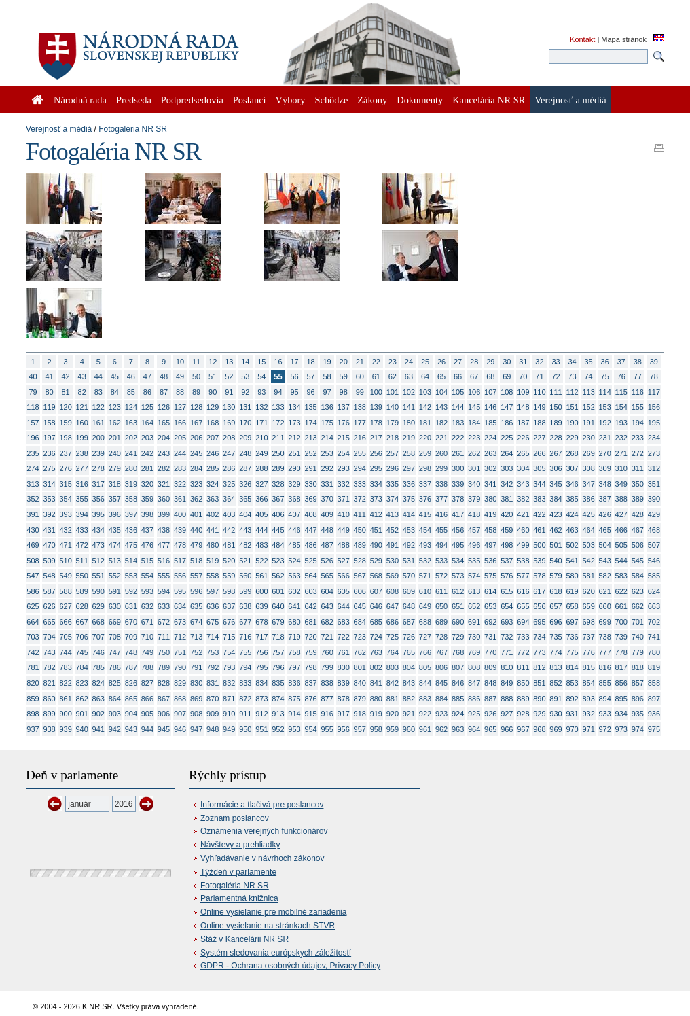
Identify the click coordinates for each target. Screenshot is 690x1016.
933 (605, 714)
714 (212, 637)
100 (376, 392)
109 (523, 392)
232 (621, 438)
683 (344, 622)
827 (147, 683)
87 (164, 392)
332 (344, 484)
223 (474, 438)
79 (33, 392)
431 (49, 530)
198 (65, 438)
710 (147, 637)
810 (507, 667)
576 (507, 576)
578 (539, 576)
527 (344, 561)
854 (588, 683)
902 (98, 714)
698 (588, 622)
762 (360, 652)
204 (164, 438)
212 (294, 438)
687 (409, 622)
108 (507, 392)
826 (131, 683)
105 (458, 392)
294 (360, 468)
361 (180, 499)
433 (82, 530)
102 (409, 392)
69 (507, 376)
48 (164, 376)
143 (441, 407)
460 (523, 530)
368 (294, 499)
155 (638, 407)
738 (605, 637)
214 (327, 438)
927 (507, 714)
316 (82, 484)
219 (409, 438)
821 (49, 683)
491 (392, 545)
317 (98, 484)
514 (131, 561)
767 (441, 652)
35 (589, 361)
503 (588, 545)
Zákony (372, 99)
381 (507, 499)
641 (294, 606)
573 (458, 576)
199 (82, 438)
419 (490, 514)
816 (605, 667)
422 (539, 514)
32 (539, 361)
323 (196, 484)
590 (98, 591)
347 (588, 484)
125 (147, 407)
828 (164, 683)
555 (164, 576)
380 (490, 499)
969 (555, 729)
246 (212, 453)
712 (180, 637)
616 (523, 591)
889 (523, 699)
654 (507, 606)
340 (474, 484)
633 (164, 606)
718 (278, 637)
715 (229, 637)
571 (425, 576)
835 (278, 683)
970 (572, 729)
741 (654, 637)
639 (261, 606)
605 (344, 591)
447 (310, 530)
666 (65, 622)
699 (605, 622)
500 (539, 545)
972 (605, 729)
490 (376, 545)
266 (539, 453)
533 (441, 561)
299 (441, 468)
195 (654, 423)
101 (392, 392)
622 (621, 591)
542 (588, 561)
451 (376, 530)
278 (98, 468)
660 (605, 606)
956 (344, 729)
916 (327, 714)
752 (196, 652)
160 (82, 423)
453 (409, 530)
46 (131, 376)
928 (523, 714)
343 (523, 484)
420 (507, 514)
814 (572, 667)
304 (523, 468)
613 (474, 591)
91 (229, 392)
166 (180, 423)
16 (278, 361)
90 (212, 392)
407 (294, 514)
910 (229, 714)
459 (507, 530)
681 (310, 622)
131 (245, 407)
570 (409, 576)
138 (360, 407)
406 (278, 514)
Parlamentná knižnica (239, 898)
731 (490, 637)
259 (425, 453)
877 (327, 699)
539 (539, 561)
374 (392, 499)
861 (65, 699)
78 (654, 376)
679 (278, 622)
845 (441, 683)
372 (360, 499)
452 (392, 530)
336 (409, 484)
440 (196, 530)
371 (344, 499)
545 (638, 561)
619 (572, 591)
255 (360, 453)
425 (588, 514)
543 (605, 561)
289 (278, 468)
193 (621, 423)
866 (147, 699)
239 (98, 453)
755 (245, 652)
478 (180, 545)
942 (115, 729)
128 (196, 407)
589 (82, 591)
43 (82, 376)
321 (164, 484)
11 (196, 361)
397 (131, 514)
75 (605, 376)
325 (229, 484)
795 (261, 667)
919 (376, 714)
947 (196, 729)
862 (82, 699)
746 (98, 652)
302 (490, 468)
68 (490, 376)
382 (523, 499)
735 (555, 637)
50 (196, 376)
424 (572, 514)
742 (32, 652)
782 (49, 667)
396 (115, 514)
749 (147, 652)
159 (65, 423)
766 (425, 652)
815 (588, 667)
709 (131, 637)
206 (196, 438)
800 (344, 667)
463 (572, 530)
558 (212, 576)
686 (392, 622)
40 (33, 376)
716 (245, 637)
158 (49, 423)
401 (196, 514)
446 (294, 530)
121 (82, 407)
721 (327, 637)
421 (523, 514)
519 (212, 561)
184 (474, 423)
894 (605, 699)
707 (98, 637)
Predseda (133, 99)
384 (555, 499)
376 (425, 499)
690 (458, 622)
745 (82, 652)
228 (555, 438)
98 (344, 392)
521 (245, 561)
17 (294, 361)
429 (654, 514)
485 (294, 545)
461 (539, 530)
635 (196, 606)
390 (654, 499)
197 (49, 438)
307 (572, 468)
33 (555, 361)
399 (164, 514)
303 (507, 468)
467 (638, 530)
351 (654, 484)
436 (131, 530)
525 (310, 561)
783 (65, 667)
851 (539, 683)
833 (245, 683)
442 (229, 530)
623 (638, 591)
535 (474, 561)
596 (196, 591)
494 (441, 545)
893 (588, 699)
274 (32, 468)
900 (65, 714)
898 (32, 714)
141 (409, 407)
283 (180, 468)
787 (131, 667)
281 (147, 468)
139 (376, 407)
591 (115, 591)
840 (360, 683)
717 (261, 637)
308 (588, 468)
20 (344, 361)
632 (147, 606)
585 (654, 576)
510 (65, 561)
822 (65, 683)
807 (458, 667)
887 (490, 699)
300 (458, 468)
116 (638, 392)
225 (507, 438)
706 (82, 637)
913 (278, 714)
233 (638, 438)
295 (376, 468)
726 (409, 637)
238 (82, 453)
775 (572, 652)
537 (507, 561)
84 (115, 392)
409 (327, 514)
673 (180, 622)
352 (32, 499)
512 (98, 561)
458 (490, 530)
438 (164, 530)
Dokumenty (420, 99)
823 (82, 683)
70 (523, 376)
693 (507, 622)
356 (98, 499)
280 (131, 468)
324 (212, 484)
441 (212, 530)
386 (588, 499)
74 (589, 376)
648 (409, 606)
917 (344, 714)
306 (555, 468)
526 (327, 561)
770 (490, 652)
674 (196, 622)
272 (638, 453)
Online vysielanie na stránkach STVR (267, 925)
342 (507, 484)
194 (638, 423)
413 (392, 514)
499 (523, 545)
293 (344, 468)
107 (490, 392)
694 (523, 622)
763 (376, 652)
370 (327, 499)
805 (425, 667)
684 (360, 622)
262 (474, 453)
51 (212, 376)
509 (49, 561)
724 (376, 637)
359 (147, 499)
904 (131, 714)
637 (229, 606)
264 (507, 453)
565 (327, 576)
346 (572, 484)
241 (131, 453)
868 (180, 699)
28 (474, 361)
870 (212, 699)
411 (360, 514)
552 (115, 576)
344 (539, 484)
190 (572, 423)
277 (82, 468)
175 (327, 423)
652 (474, 606)
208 (229, 438)
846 (458, 683)
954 (310, 729)
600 (261, 591)
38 (638, 361)
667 (82, 622)
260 (441, 453)
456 (458, 530)
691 (474, 622)
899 (49, 714)
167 (196, 423)
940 (82, 729)
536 (490, 561)
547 (32, 576)
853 (572, 683)
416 (441, 514)
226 (523, 438)
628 (82, 606)
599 (245, 591)
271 (621, 453)
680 (294, 622)
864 (115, 699)
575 (490, 576)
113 (588, 392)
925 (474, 714)
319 (131, 484)
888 (507, 699)
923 (441, 714)
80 (49, 392)
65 (441, 376)
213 (310, 438)
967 (523, 729)
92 (245, 392)
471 (65, 545)
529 (376, 561)
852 (555, 683)
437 (147, 530)
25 (425, 361)
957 (360, 729)
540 (555, 561)
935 (638, 714)
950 (245, 729)
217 (376, 438)
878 (344, 699)
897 (654, 699)
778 (621, 652)
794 (245, 667)
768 (458, 652)
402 (212, 514)
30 (507, 361)
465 (605, 530)
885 (458, 699)
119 (49, 407)
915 (310, 714)
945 (164, 729)
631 (131, 606)
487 (327, 545)
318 (115, 484)
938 (49, 729)
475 (131, 545)
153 (605, 407)
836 (294, 683)
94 (278, 392)
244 (180, 453)
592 (131, 591)
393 (65, 514)
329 (294, 484)
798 (310, 667)
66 (458, 376)
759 (310, 652)
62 (392, 376)
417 (458, 514)
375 (409, 499)
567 (360, 576)
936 (654, 714)
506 (638, 545)
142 (425, 407)
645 (360, 606)
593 (147, 591)
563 (294, 576)
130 (229, 407)
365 (245, 499)
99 (360, 392)
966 (507, 729)
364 (229, 499)
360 (164, 499)
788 (147, 667)
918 (360, 714)
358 (131, 499)
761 (344, 652)
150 (555, 407)
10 (180, 361)
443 (245, 530)
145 (474, 407)
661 (621, 606)
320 (147, 484)
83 (98, 392)
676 (229, 622)
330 (310, 484)
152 (588, 407)
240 (115, 453)
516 (164, 561)
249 (261, 453)
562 (278, 576)
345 (555, 484)
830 (196, 683)
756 (261, 652)
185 (490, 423)
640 (278, 606)
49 (180, 376)
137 (344, 407)
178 (376, 423)
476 (147, 545)
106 (474, 392)
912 (261, 714)
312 (654, 468)
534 (458, 561)
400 (180, 514)
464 (588, 530)
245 (196, 453)
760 (327, 652)
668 (98, 622)
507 (654, 545)
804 (409, 667)
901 (82, 714)
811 (523, 667)
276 (65, 468)
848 (490, 683)
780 (654, 652)
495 (458, 545)
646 (376, 606)
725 (392, 637)
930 (555, 714)
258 (409, 453)
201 (115, 438)
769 (474, 652)
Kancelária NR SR (488, 99)
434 (98, 530)
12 (212, 361)
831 (212, 683)
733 (523, 637)
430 (32, 530)
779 (638, 652)
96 (310, 392)
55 (278, 376)
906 (164, 714)
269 (588, 453)
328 (278, 484)
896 (638, 699)
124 (131, 407)
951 (261, 729)
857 (638, 683)
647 (392, 606)
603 (310, 591)
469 (32, 545)
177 (360, 423)
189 (555, 423)
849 (507, 683)
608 (392, 591)
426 (605, 514)
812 (539, 667)
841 (376, 683)
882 (409, 699)
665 (49, 622)
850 (523, 683)
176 (344, 423)
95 (294, 392)
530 (392, 561)
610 (425, 591)
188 (539, 423)
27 (458, 361)
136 (327, 407)
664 (32, 622)
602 (294, 591)
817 (621, 667)
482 (245, 545)
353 (49, 499)
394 (82, 514)
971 (588, 729)
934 (621, 714)
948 (212, 729)
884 (441, 699)
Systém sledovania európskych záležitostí (275, 953)
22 (376, 361)
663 (654, 606)
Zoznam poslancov (234, 818)
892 (572, 699)
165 (164, 423)
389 (638, 499)
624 (654, 591)
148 (523, 407)
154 (621, 407)
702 (654, 622)
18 (310, 361)
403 (229, 514)
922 (425, 714)
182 (441, 423)
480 (212, 545)
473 (98, 545)
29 (490, 361)
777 (605, 652)
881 (392, 699)
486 (310, 545)
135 (310, 407)
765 (409, 652)
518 (196, 561)
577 (523, 576)
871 (229, 699)
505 (621, 545)
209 (245, 438)
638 (245, 606)
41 (49, 376)
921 (409, 714)
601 (278, 591)
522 (261, 561)
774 (555, 652)
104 (441, 392)
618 (555, 591)
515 (147, 561)
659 (588, 606)
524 (294, 561)
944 (147, 729)
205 (180, 438)
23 (392, 361)
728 (441, 637)
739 (621, 637)
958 (376, 729)
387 (605, 499)
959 (392, 729)
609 (409, 591)
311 (638, 468)
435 (115, 530)
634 (180, 606)
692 (490, 622)
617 (539, 591)
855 (605, 683)
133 (278, 407)
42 (66, 376)
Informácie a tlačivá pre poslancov (261, 804)
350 (638, 484)
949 (229, 729)
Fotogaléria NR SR (132, 129)
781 (32, 667)
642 (310, 606)
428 (638, 514)
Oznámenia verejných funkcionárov (263, 831)
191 (588, 423)
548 (49, 576)
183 (458, 423)
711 (164, 637)
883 (425, 699)
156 (654, 407)
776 (588, 652)
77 (638, 376)
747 (115, 652)
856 (621, 683)
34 (572, 361)
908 (196, 714)
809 (490, 667)
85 (131, 392)
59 (344, 376)
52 (229, 376)
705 (65, 637)
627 (65, 606)
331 (327, 484)
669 (115, 622)
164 (147, 423)
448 (327, 530)
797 (294, 667)
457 (474, 530)
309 (605, 468)
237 (65, 453)
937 (32, 729)
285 (212, 468)
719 (294, 637)
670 (131, 622)
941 (98, 729)
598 (229, 591)
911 (245, 714)
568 (376, 576)
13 (229, 361)
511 (82, 561)
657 (555, 606)
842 (392, 683)
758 (294, 652)
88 (180, 392)
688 (425, 622)
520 (229, 561)
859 (32, 699)
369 (310, 499)
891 (555, 699)
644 (344, 606)
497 (490, 545)
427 (621, 514)
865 (131, 699)
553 (131, 576)
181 (425, 423)
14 (245, 361)
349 (621, 484)
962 (441, 729)
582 (605, 576)
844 (425, 683)
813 (555, 667)
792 (212, 667)
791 (196, 667)
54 (261, 376)
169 (229, 423)
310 (621, 468)
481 (229, 545)
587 (49, 591)
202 (131, 438)
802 (376, 667)
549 (65, 576)
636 (212, 606)
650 (441, 606)
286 (229, 468)
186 (507, 423)
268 (572, 453)
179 (392, 423)
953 (294, 729)
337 (425, 484)
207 (212, 438)
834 (261, 683)
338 (441, 484)
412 (376, 514)
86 (147, 392)
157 (32, 423)
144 (458, 407)
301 (474, 468)
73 (572, 376)
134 (294, 407)
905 (147, 714)
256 (376, 453)
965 (490, 729)
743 (49, 652)
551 (98, 576)
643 (327, 606)
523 (278, 561)
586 (32, 591)
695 (539, 622)
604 (327, 591)
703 (32, 637)
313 (32, 484)
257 (392, 453)
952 (278, 729)
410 (344, 514)
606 (360, 591)
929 (539, 714)
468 (654, 530)
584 (638, 576)
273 (654, 453)
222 (458, 438)
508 (32, 561)
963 (458, 729)
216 (360, 438)
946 (180, 729)
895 (621, 699)
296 (392, 468)
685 (376, 622)
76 (621, 376)
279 (115, 468)
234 (654, 438)
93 (261, 392)
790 (180, 667)
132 (261, 407)
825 (115, 683)
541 (572, 561)
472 (82, 545)
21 (360, 361)
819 (654, 667)
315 (65, 484)
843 (409, 683)
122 (98, 407)
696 (555, 622)
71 (539, 376)
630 (115, 606)
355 (82, 499)
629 (98, 606)
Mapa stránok (624, 39)
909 (212, 714)
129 (212, 407)
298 (425, 468)
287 (245, 468)
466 (621, 530)
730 (474, 637)
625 (32, 606)
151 (572, 407)
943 (131, 729)
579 (555, 576)
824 (98, 683)
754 (229, 652)
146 (490, 407)
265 (523, 453)
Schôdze (331, 99)
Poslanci (249, 99)
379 (474, 499)
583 (621, 576)
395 (98, 514)
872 (245, 699)
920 (392, 714)
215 (344, 438)
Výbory (291, 99)
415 (425, 514)
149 (539, 407)
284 (196, 468)
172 (278, 423)
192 (605, 423)
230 (588, 438)
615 (507, 591)
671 (147, 622)
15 (261, 361)
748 (131, 652)
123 (115, 407)
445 (278, 530)
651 (458, 606)
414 (409, 514)
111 (555, 392)
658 (572, 606)
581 (588, 576)
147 (507, 407)
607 (376, 591)
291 (310, 468)
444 (261, 530)
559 (229, 576)
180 (409, 423)
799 (327, 667)
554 (147, 576)
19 (327, 361)
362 (196, 499)
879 (360, 699)
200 (98, 438)
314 (49, 484)
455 (441, 530)
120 (65, 407)
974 (638, 729)
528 (360, 561)
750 (164, 652)
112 (572, 392)
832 (229, 683)
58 (327, 376)
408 (310, 514)
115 (621, 392)
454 (425, 530)
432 (65, 530)
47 (147, 376)
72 (555, 376)
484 (278, 545)
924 (458, 714)
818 (638, 667)
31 (523, 361)
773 (539, 652)
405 (261, 514)
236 (49, 453)
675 (212, 622)
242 (147, 453)
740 (638, 637)
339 (458, 484)
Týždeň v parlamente (238, 872)
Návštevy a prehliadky (240, 844)
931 (572, 714)
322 (180, 484)
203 (147, 438)
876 (310, 699)
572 (441, 576)
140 (392, 407)
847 (474, 683)
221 (441, 438)
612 (458, 591)
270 (605, 453)
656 (539, 606)
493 (425, 545)
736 (572, 637)
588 (65, 591)
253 (327, 453)
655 (523, 606)
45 (115, 376)
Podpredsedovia (192, 99)
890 (539, 699)
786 (115, 667)
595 (180, 591)
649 (425, 606)
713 (196, 637)
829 (180, 683)
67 (474, 376)
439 (180, 530)
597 (212, 591)
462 (555, 530)
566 (344, 576)
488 (344, 545)
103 (425, 392)
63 (409, 376)
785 (98, 667)
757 (278, 652)
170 (245, 423)
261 (458, 453)
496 (474, 545)
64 (425, 376)
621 (605, 591)
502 (572, 545)
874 (278, 699)
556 (180, 576)
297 (409, 468)
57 (310, 376)
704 (49, 637)
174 (310, 423)
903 (115, 714)
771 (507, 652)
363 (212, 499)
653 (490, 606)
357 (115, 499)
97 (327, 392)
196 (32, 438)
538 (523, 561)
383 (539, 499)
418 (474, 514)
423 (555, 514)
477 (164, 545)
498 (507, 545)
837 (310, 683)
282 (164, 468)
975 (654, 729)
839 (344, 683)
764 (392, 652)
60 (360, 376)
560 (245, 576)
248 (245, 453)
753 (212, 652)
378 (458, 499)
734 (539, 637)
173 (294, 423)
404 (245, 514)
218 (392, 438)
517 (180, 561)
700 (621, 622)
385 (572, 499)
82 (82, 392)
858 (654, 683)
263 (490, 453)
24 (409, 361)
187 (523, 423)
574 (474, 576)
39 (654, 361)
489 (360, 545)
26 (441, 361)
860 (49, 699)
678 (261, 622)
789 (164, 667)
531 (409, 561)
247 (229, 453)
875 (294, 699)
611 (441, 591)
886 (474, 699)
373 (376, 499)
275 (49, 468)
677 (245, 622)
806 (441, 667)
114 (605, 392)
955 (327, 729)
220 (425, 438)
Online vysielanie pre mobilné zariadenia (273, 912)
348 (605, 484)
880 (376, 699)
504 (605, 545)
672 (164, 622)
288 (261, 468)
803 (392, 667)
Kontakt (582, 39)
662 (638, 606)
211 (278, 438)
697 (572, 622)
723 (360, 637)
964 (474, 729)
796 (278, 667)
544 (621, 561)
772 (523, 652)
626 (49, 606)
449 (344, 530)
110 (539, 392)
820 (32, 683)
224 (490, 438)
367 (278, 499)
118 (32, 407)
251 (294, 453)
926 (490, 714)
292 (327, 468)
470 (49, 545)
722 (344, 637)
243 (164, 453)
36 (605, 361)
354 (65, 499)
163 (131, 423)
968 (539, 729)
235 (32, 453)
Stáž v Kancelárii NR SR (244, 939)
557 (196, 576)
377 (441, 499)
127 (180, 407)
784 (82, 667)
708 (115, 637)
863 (98, 699)
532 (425, 561)
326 (245, 484)
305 (539, 468)
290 (294, 468)
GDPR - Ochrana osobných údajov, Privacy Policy (290, 965)
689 (441, 622)
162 (115, 423)
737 (588, 637)
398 (147, 514)
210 (261, 438)
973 (621, 729)
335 (392, 484)
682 (327, 622)
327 (261, 484)
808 (474, 667)
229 (572, 438)
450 (360, 530)
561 (261, 576)
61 (376, 376)
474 (115, 545)
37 (621, 361)
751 (180, 652)
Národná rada (80, 99)
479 (196, 545)
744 (65, 652)
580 (572, 576)
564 (310, 576)
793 (229, 667)
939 (65, 729)
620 (588, 591)
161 (98, 423)
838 (327, 683)
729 (458, 637)
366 (261, 499)
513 (115, 561)
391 (32, 514)
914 (294, 714)
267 (555, 453)
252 (310, 453)
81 (66, 392)
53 (245, 376)
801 (360, 667)
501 (555, 545)
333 (360, 484)
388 (621, 499)
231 (605, 438)
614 (490, 591)
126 (164, 407)
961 (425, 729)
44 (98, 376)
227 (539, 438)
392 (49, 514)
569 (392, 576)
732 (507, 637)
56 (294, 376)
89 (196, 392)
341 (490, 484)
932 (588, 714)
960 (409, 729)
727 (425, 637)
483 (261, 545)
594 (164, 591)
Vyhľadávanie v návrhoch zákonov (262, 858)
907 (180, 714)
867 (164, 699)
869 (196, 699)
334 (376, 484)
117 (654, 392)
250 (278, 453)
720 (310, 637)
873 (261, 699)
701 (638, 622)
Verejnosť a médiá (59, 129)
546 (654, 561)
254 (344, 453)
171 (261, 423)
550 (82, 576)
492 (409, 545)
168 (212, 423)
